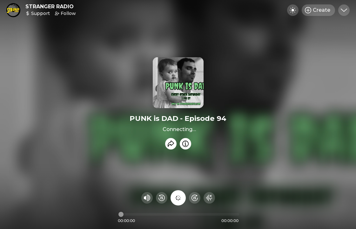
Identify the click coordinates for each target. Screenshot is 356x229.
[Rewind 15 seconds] (161, 198)
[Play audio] (178, 197)
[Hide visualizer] (209, 198)
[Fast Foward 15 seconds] (194, 198)
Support (37, 13)
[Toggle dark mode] (293, 10)
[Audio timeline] (178, 214)
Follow (65, 13)
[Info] (185, 143)
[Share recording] (171, 143)
